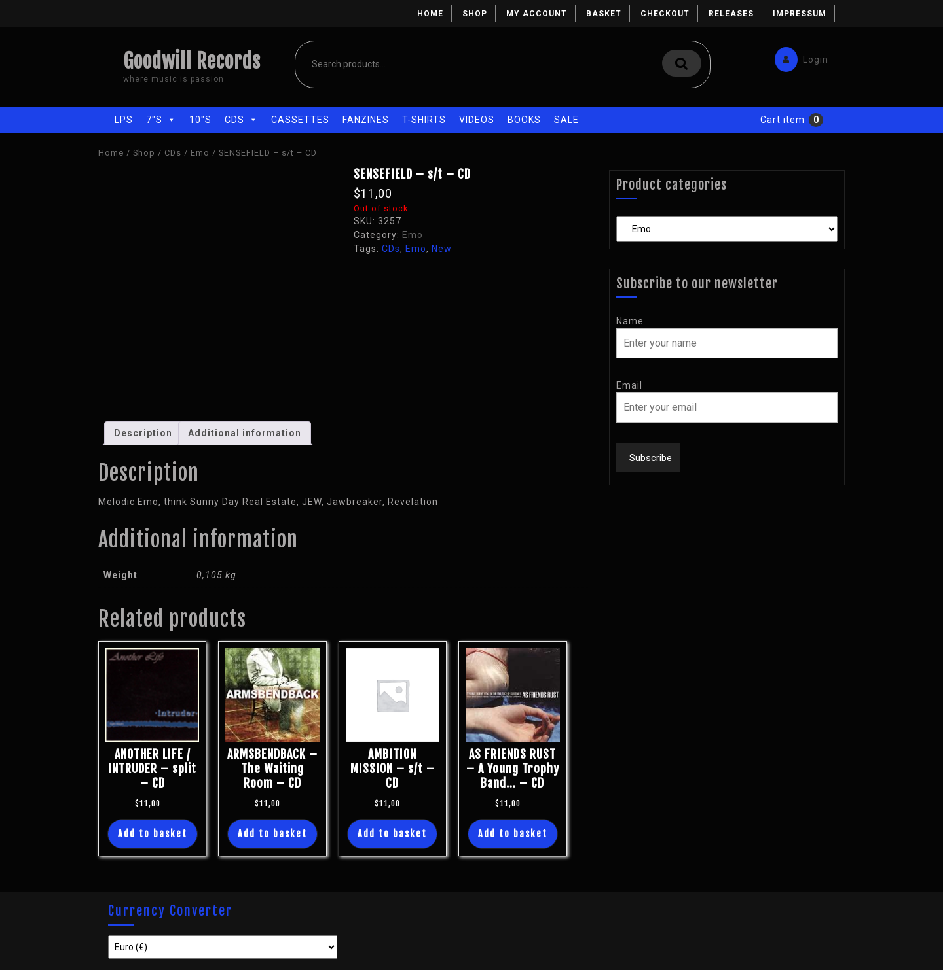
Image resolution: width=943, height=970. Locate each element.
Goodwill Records (192, 61)
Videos (476, 119)
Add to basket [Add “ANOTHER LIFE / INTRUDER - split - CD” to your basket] (152, 833)
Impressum (799, 13)
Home (430, 13)
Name (630, 321)
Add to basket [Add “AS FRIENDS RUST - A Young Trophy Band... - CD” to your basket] (512, 833)
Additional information (244, 433)
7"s (161, 120)
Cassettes (300, 119)
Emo (200, 153)
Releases (731, 13)
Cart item (782, 119)
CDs (241, 120)
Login (798, 56)
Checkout (665, 13)
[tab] (143, 433)
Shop (474, 13)
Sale (566, 119)
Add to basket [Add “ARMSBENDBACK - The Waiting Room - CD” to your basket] (272, 833)
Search (681, 63)
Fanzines (365, 119)
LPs (124, 119)
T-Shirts (424, 119)
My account (536, 13)
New (442, 248)
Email (629, 385)
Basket (603, 13)
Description (143, 433)
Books (524, 119)
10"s (200, 119)
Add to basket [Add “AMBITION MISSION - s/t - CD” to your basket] (392, 833)
